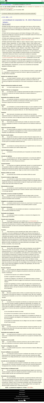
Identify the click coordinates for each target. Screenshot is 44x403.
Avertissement (22, 392)
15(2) (3, 334)
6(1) (3, 165)
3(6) (3, 136)
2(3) (3, 91)
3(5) (3, 129)
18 (2, 370)
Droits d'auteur (22, 394)
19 (2, 377)
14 (2, 301)
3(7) (3, 145)
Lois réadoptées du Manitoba (18, 4)
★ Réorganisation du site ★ (6, 4)
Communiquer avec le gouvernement (22, 398)
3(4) (3, 121)
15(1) (3, 326)
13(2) (3, 292)
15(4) (3, 347)
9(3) (3, 209)
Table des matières (6, 24)
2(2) (3, 87)
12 (2, 248)
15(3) (3, 341)
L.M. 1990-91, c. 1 (10, 9)
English (42, 1)
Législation (2, 2)
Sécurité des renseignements (22, 396)
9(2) (3, 202)
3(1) (3, 99)
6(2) (3, 174)
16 (2, 353)
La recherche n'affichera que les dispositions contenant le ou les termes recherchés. (19, 13)
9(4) (3, 215)
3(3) (3, 114)
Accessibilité (22, 390)
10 (2, 221)
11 (2, 231)
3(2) (3, 106)
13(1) (3, 269)
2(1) (3, 78)
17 (2, 362)
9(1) (3, 195)
